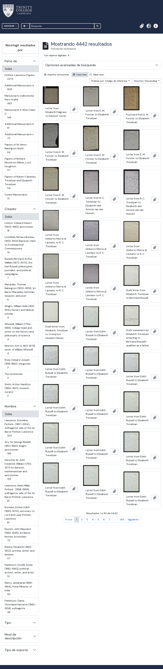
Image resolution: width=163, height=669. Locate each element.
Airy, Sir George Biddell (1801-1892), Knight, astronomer (17, 447)
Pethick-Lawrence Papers (19, 77)
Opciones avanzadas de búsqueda (70, 65)
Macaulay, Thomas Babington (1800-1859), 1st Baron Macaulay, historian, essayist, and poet (20, 292)
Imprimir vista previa (56, 74)
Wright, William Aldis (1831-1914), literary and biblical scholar (19, 312)
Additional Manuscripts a (19, 87)
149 (122, 519)
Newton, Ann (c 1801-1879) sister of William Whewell (19, 349)
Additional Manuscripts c (19, 136)
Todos (8, 68)
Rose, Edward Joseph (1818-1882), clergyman (17, 363)
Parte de (11, 61)
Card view (80, 74)
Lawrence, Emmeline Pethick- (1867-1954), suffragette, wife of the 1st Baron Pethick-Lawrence (19, 428)
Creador (11, 209)
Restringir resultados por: (20, 47)
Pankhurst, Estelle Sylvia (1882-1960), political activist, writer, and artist (19, 570)
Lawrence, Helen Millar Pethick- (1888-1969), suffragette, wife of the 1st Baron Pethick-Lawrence (19, 493)
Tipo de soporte (16, 650)
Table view (96, 74)
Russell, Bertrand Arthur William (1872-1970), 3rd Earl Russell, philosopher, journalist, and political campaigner (18, 268)
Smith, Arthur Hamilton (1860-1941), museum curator (17, 390)
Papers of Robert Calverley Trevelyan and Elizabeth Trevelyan (20, 182)
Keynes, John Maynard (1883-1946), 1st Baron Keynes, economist (17, 534)
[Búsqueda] (62, 26)
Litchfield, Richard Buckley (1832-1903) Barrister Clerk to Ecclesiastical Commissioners (20, 244)
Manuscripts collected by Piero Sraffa (19, 99)
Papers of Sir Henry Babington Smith (15, 148)
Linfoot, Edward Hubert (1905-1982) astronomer (18, 227)
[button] (141, 26)
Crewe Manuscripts (15, 196)
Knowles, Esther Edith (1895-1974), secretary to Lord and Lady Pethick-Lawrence (19, 514)
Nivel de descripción (13, 636)
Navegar (9, 26)
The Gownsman (13, 376)
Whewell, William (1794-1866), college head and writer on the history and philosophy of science (19, 331)
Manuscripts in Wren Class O (19, 113)
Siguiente (133, 519)
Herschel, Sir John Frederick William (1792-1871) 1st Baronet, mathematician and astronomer (18, 469)
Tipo (8, 623)
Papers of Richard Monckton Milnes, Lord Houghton (17, 164)
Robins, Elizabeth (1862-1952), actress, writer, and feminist (19, 552)
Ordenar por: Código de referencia (109, 80)
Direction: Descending (146, 80)
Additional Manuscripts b (19, 126)
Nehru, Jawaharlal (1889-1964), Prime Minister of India (18, 588)
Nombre (10, 406)
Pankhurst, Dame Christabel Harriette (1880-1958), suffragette (20, 606)
